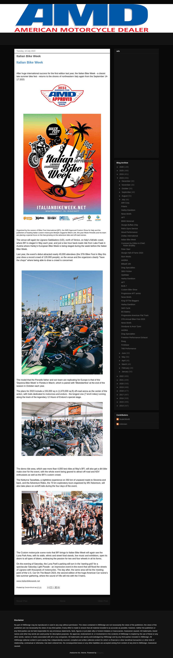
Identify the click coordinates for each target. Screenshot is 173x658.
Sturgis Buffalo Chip (129, 225)
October (125, 188)
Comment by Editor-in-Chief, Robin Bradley (133, 244)
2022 (121, 376)
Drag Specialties (128, 268)
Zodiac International (129, 236)
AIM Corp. (125, 203)
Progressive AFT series (131, 293)
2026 (121, 167)
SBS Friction (126, 271)
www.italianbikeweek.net (28, 581)
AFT (123, 217)
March (124, 364)
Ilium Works (126, 257)
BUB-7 (124, 286)
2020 (121, 384)
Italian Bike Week (128, 240)
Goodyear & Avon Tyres (131, 326)
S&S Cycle (125, 308)
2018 (121, 391)
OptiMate (125, 275)
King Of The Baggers (130, 301)
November (126, 185)
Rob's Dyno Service (129, 228)
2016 (121, 398)
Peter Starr (125, 249)
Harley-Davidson (128, 210)
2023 (121, 178)
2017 (121, 395)
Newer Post (21, 601)
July (124, 199)
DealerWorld (124, 419)
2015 (121, 402)
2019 (121, 387)
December (126, 181)
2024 (121, 174)
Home (63, 601)
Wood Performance (129, 232)
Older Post (103, 601)
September (126, 192)
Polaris (124, 206)
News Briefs (126, 214)
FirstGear (125, 345)
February (126, 368)
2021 (121, 380)
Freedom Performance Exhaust (134, 337)
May (124, 357)
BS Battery (125, 312)
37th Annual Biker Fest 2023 (133, 319)
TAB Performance (128, 348)
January (125, 372)
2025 (121, 170)
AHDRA (124, 260)
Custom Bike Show (129, 290)
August (125, 196)
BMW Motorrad (127, 221)
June (124, 353)
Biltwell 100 (126, 264)
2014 (121, 406)
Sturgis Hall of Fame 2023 (132, 253)
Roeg (123, 341)
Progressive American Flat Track (135, 315)
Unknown (123, 424)
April (124, 360)
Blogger (100, 653)
